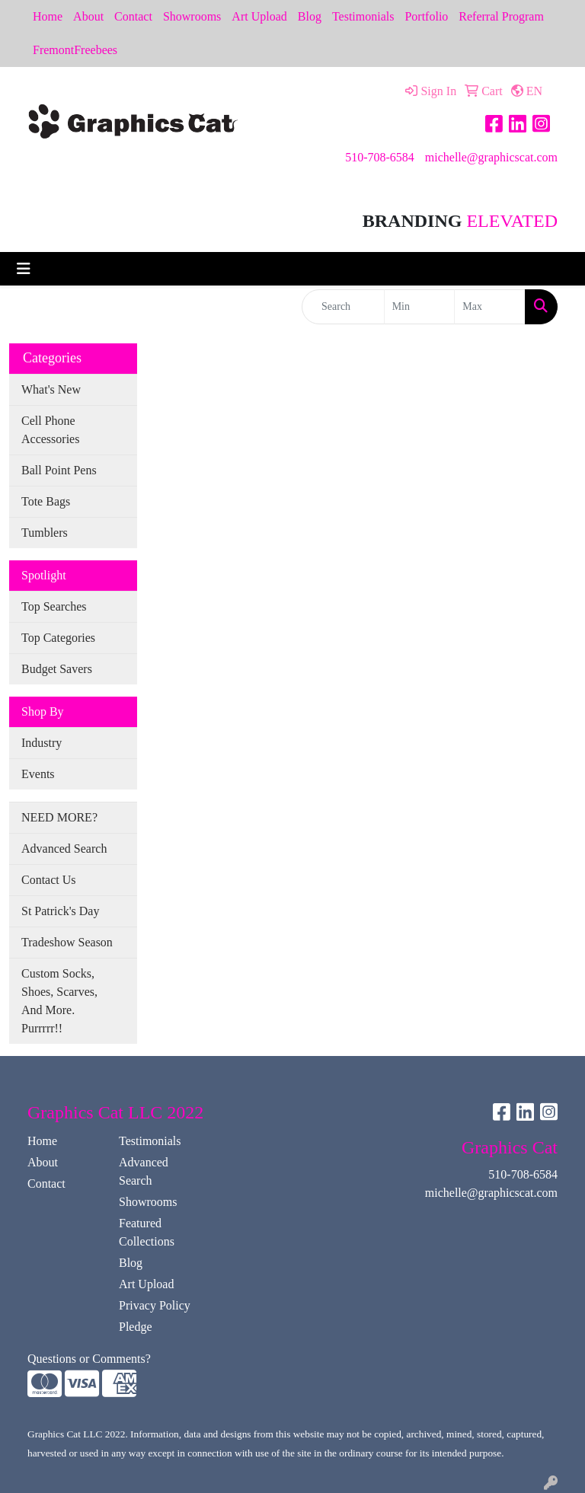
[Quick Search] (343, 306)
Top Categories (58, 637)
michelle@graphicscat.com (491, 157)
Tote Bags (45, 501)
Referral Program (501, 16)
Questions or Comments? (89, 1358)
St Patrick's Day (60, 910)
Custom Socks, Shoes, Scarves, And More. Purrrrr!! (59, 1001)
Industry (41, 742)
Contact (133, 16)
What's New (51, 389)
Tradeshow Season (67, 942)
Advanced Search (64, 848)
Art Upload (259, 16)
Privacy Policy (154, 1305)
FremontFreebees (75, 49)
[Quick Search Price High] (490, 306)
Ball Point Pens (59, 470)
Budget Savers (56, 668)
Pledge (135, 1326)
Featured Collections (146, 1232)
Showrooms (192, 16)
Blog (309, 16)
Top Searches (54, 606)
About (88, 16)
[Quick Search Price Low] (420, 306)
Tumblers (44, 532)
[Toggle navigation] (24, 268)
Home (47, 16)
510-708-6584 (379, 157)
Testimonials (363, 16)
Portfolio (426, 16)
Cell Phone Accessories (50, 429)
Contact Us (48, 879)
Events (38, 773)
